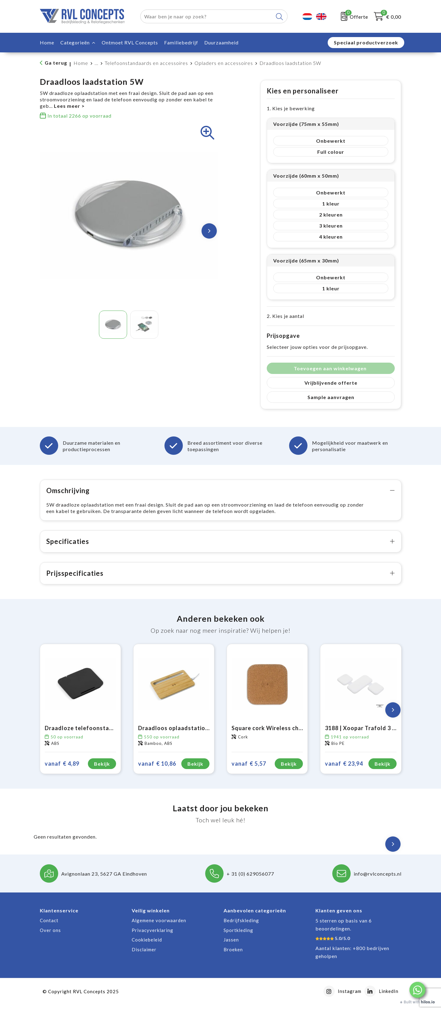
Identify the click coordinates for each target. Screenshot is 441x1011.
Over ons (50, 936)
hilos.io (428, 1002)
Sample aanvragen (330, 397)
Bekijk (102, 770)
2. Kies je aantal (285, 316)
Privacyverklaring (152, 936)
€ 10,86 (157, 770)
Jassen (231, 946)
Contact (49, 927)
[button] (417, 990)
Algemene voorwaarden (159, 927)
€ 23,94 (344, 770)
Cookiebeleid (147, 946)
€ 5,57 (249, 770)
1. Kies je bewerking (291, 108)
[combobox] (207, 16)
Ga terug (56, 63)
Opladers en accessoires (223, 63)
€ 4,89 (62, 770)
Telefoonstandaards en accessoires (146, 63)
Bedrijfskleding (241, 927)
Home (81, 63)
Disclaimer (144, 956)
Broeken (233, 956)
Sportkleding (238, 936)
